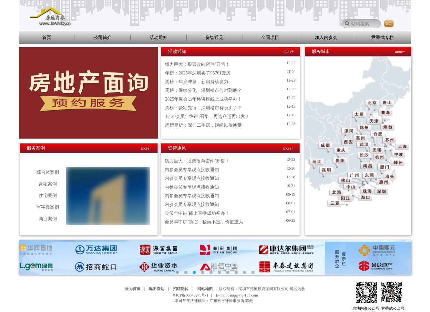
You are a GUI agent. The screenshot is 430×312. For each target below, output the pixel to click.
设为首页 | (136, 289)
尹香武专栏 (382, 37)
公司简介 (103, 37)
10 (252, 272)
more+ (289, 51)
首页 (46, 37)
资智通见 (214, 37)
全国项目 (270, 37)
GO (388, 23)
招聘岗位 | (184, 289)
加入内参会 (326, 37)
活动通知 (158, 37)
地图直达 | (160, 289)
